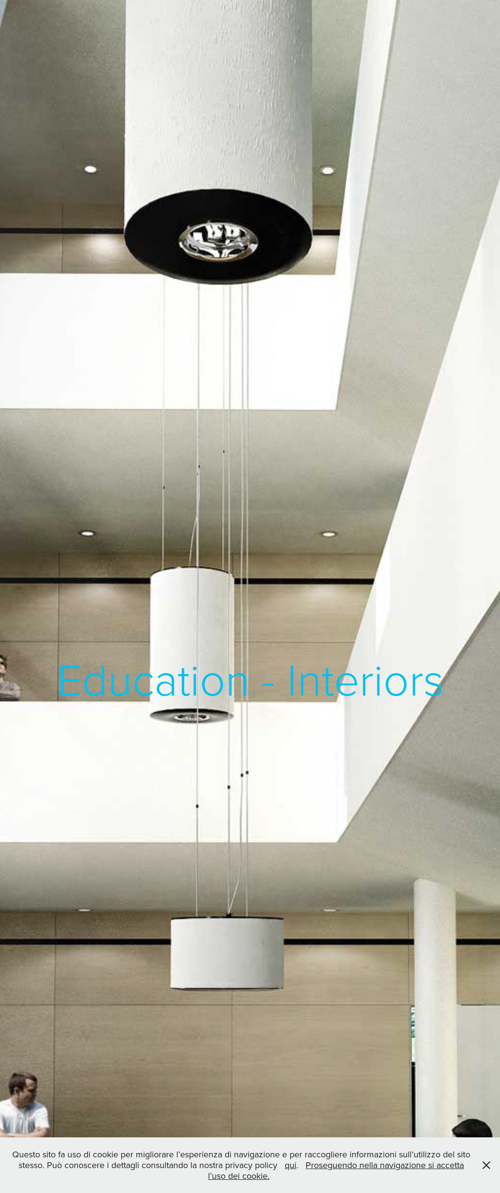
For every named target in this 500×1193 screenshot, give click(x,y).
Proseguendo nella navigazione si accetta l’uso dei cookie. (336, 1170)
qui (290, 1165)
